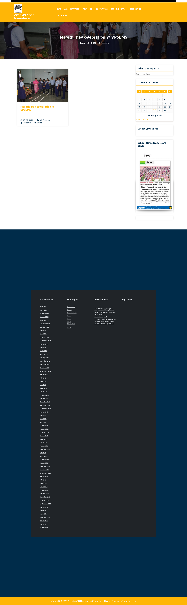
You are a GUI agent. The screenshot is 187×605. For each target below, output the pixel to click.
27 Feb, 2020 (29, 116)
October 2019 (63, 447)
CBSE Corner (135, 8)
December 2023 (64, 381)
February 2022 (64, 420)
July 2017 (63, 480)
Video (79, 361)
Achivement (80, 348)
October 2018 (63, 466)
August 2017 (63, 478)
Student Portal (118, 8)
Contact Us (61, 14)
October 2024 (63, 367)
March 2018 (63, 474)
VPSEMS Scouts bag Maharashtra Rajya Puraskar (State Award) (100, 357)
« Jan (138, 119)
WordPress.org (129, 601)
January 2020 (63, 443)
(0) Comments (44, 116)
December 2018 (64, 464)
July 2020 (63, 437)
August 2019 (63, 451)
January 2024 (63, 379)
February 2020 (64, 441)
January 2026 (63, 354)
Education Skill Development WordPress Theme (89, 601)
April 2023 (63, 398)
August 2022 (63, 412)
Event (40, 118)
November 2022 (64, 408)
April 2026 (63, 348)
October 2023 (63, 385)
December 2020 (64, 435)
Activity (79, 350)
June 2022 (63, 416)
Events (79, 356)
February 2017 (64, 482)
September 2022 (64, 410)
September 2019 (64, 449)
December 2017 (64, 476)
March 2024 (63, 377)
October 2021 (63, 424)
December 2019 (64, 445)
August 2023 (63, 389)
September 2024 (64, 369)
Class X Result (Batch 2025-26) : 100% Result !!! (100, 353)
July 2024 (63, 373)
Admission (88, 8)
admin (31, 118)
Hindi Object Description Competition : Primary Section (100, 350)
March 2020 (63, 439)
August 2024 (63, 371)
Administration (71, 8)
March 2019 (63, 457)
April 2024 (63, 375)
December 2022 (64, 406)
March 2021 (63, 431)
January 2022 (63, 422)
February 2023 (64, 402)
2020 (93, 43)
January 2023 (63, 404)
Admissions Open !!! (98, 354)
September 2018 (64, 468)
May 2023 (63, 396)
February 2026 (64, 352)
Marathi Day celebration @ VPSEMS (38, 106)
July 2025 (63, 363)
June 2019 (63, 455)
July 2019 (63, 453)
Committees (102, 8)
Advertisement (80, 352)
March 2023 (63, 400)
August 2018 (63, 470)
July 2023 (63, 391)
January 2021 (63, 433)
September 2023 (64, 387)
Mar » (145, 119)
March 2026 (63, 350)
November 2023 (64, 383)
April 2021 (63, 429)
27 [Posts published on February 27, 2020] (154, 111)
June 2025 (63, 365)
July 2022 (63, 414)
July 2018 (63, 472)
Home (58, 8)
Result (79, 357)
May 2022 (63, 418)
